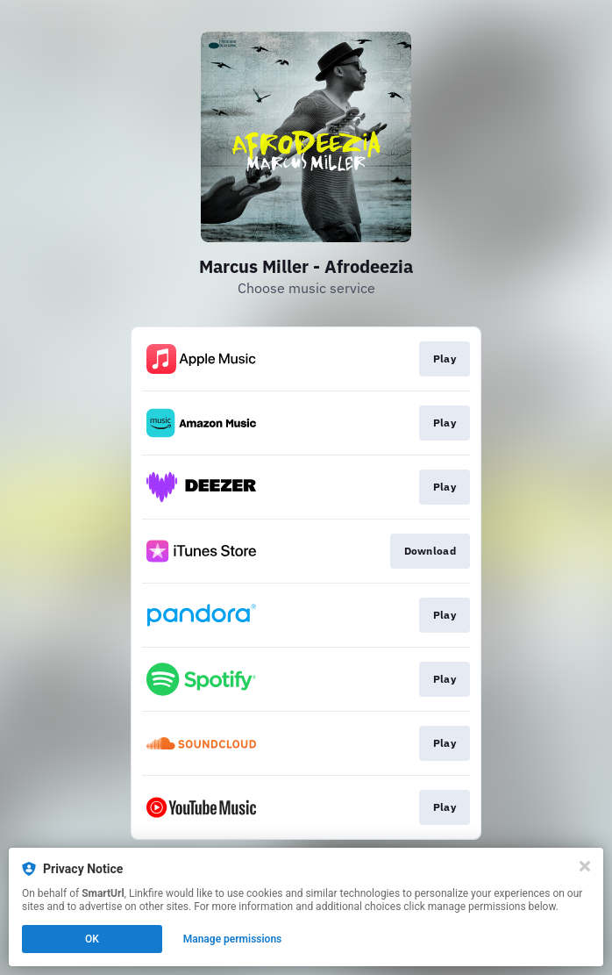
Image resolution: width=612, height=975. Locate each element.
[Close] (585, 866)
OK (92, 939)
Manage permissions (232, 939)
